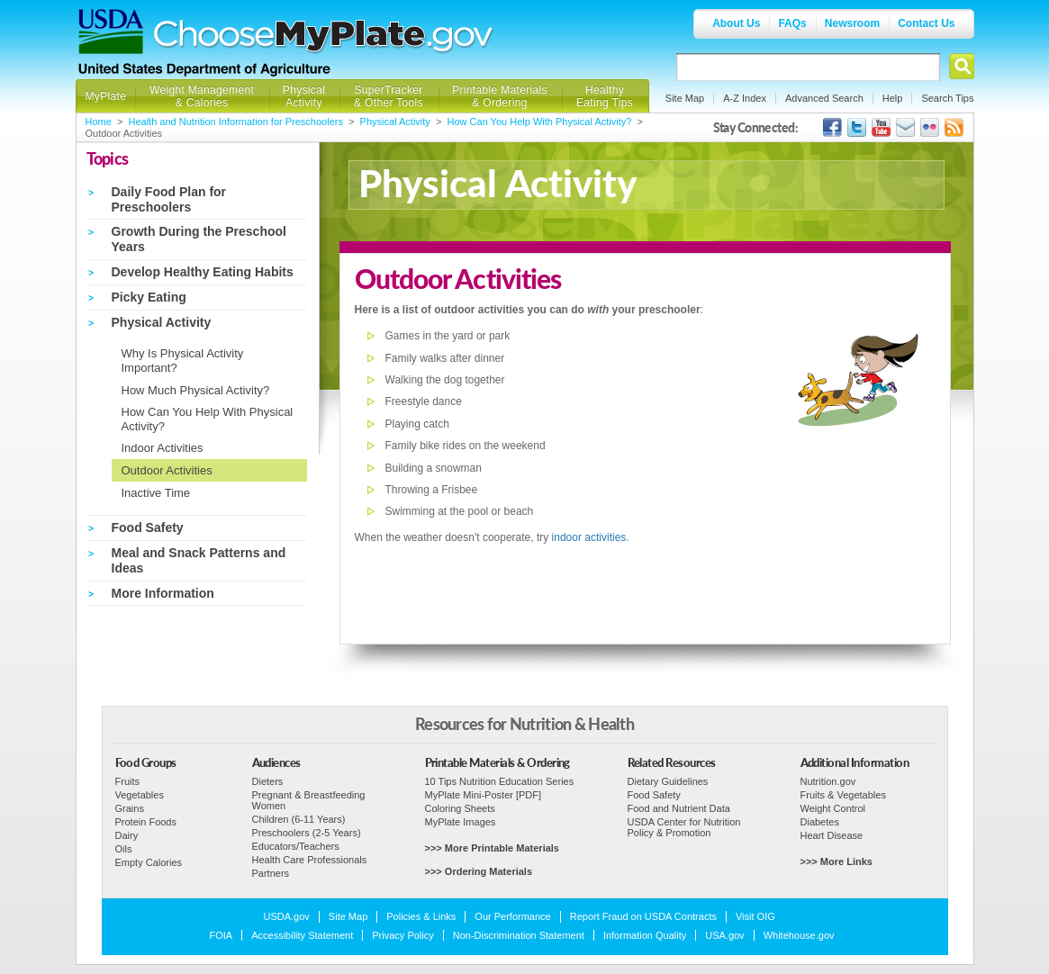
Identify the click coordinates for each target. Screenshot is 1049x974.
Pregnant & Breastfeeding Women (309, 800)
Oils (123, 848)
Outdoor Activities (167, 470)
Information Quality (644, 935)
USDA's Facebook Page (832, 127)
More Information (163, 593)
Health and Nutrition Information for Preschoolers (236, 121)
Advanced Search (824, 98)
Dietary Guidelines (668, 781)
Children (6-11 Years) (299, 819)
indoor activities (589, 537)
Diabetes (819, 821)
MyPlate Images (460, 821)
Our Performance (512, 916)
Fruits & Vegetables (843, 794)
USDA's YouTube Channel (881, 127)
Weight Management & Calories (201, 96)
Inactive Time (156, 493)
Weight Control (833, 808)
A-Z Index (744, 98)
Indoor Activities (162, 448)
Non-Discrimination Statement (518, 935)
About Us (736, 23)
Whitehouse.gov (799, 935)
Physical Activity (304, 96)
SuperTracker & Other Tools (388, 96)
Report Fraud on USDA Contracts (643, 916)
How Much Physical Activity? (196, 390)
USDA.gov (287, 916)
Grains (129, 808)
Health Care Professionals (309, 859)
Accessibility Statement (302, 935)
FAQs (792, 23)
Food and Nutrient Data (679, 808)
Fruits (127, 781)
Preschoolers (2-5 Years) (306, 832)
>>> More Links (836, 861)
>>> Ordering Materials (479, 871)
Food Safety (148, 527)
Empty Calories (149, 862)
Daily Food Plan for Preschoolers (169, 199)
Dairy (127, 835)
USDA (110, 31)
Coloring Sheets (460, 808)
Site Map (684, 98)
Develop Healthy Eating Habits (203, 272)
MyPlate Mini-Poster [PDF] (483, 794)
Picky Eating (149, 297)
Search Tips (947, 98)
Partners (271, 873)
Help (892, 98)
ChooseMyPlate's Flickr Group (929, 127)
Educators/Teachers (295, 846)
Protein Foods (145, 821)
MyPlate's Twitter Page (856, 127)
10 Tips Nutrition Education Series (499, 781)
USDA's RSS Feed (954, 127)
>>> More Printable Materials (492, 848)
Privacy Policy (402, 935)
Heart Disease (832, 835)
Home (99, 121)
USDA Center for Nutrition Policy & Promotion (684, 827)
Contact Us (926, 23)
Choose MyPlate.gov (324, 37)
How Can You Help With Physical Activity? (540, 121)
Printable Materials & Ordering (499, 96)
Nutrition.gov (828, 781)
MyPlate (106, 96)
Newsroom (852, 23)
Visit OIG (755, 916)
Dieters (268, 781)
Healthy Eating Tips (604, 96)
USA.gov (724, 935)
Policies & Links (421, 916)
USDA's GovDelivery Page (905, 127)
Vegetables (139, 794)
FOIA (221, 935)
